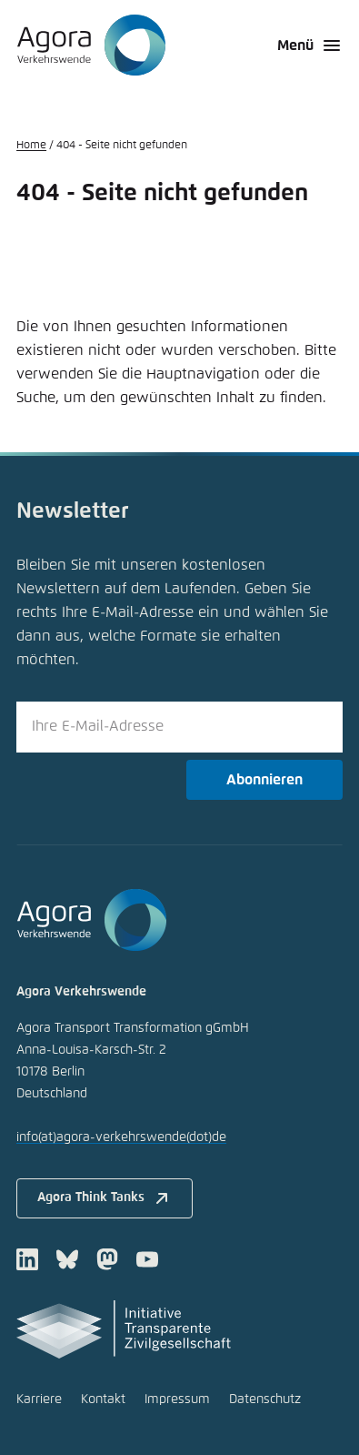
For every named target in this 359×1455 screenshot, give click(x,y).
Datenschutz (265, 1399)
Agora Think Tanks (105, 1198)
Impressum (177, 1399)
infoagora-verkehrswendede (121, 1137)
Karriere (39, 1399)
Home (31, 145)
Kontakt (103, 1399)
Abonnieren (264, 780)
